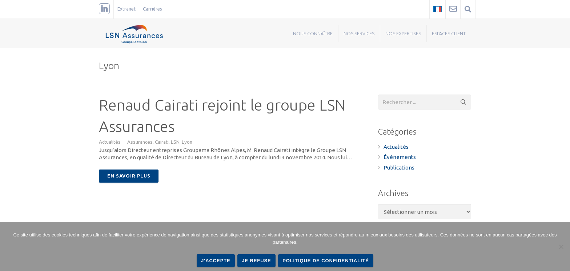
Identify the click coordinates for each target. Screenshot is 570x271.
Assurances (140, 142)
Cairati (162, 142)
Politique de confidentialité (325, 260)
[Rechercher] (463, 102)
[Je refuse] (561, 246)
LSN (175, 142)
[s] (424, 102)
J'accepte (215, 260)
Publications (399, 167)
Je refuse (256, 260)
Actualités (110, 142)
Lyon (187, 142)
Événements (400, 157)
